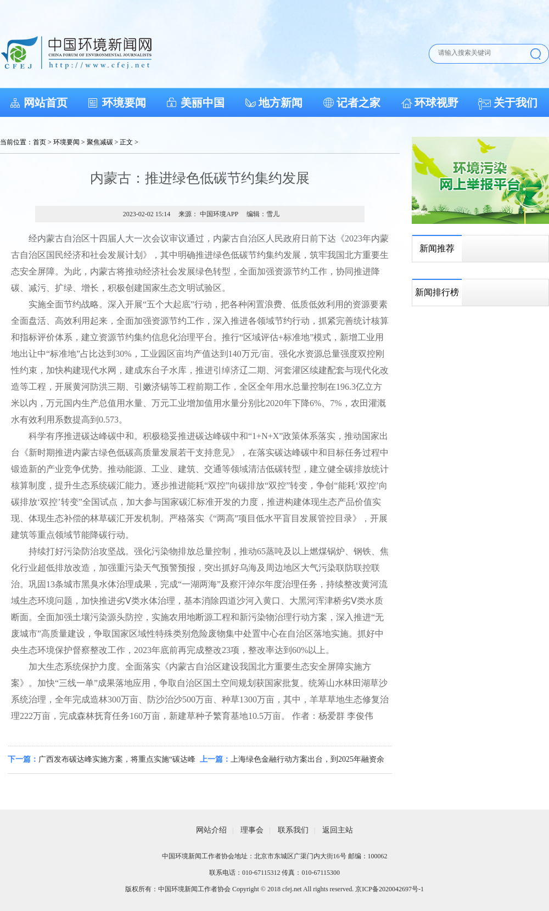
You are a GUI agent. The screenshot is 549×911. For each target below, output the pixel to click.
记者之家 (358, 103)
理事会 (252, 830)
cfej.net (292, 889)
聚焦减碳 (100, 142)
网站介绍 (211, 830)
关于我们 (515, 103)
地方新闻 (280, 103)
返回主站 (337, 830)
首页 (39, 142)
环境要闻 (124, 103)
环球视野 (436, 103)
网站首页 (46, 103)
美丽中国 (203, 103)
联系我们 (293, 830)
